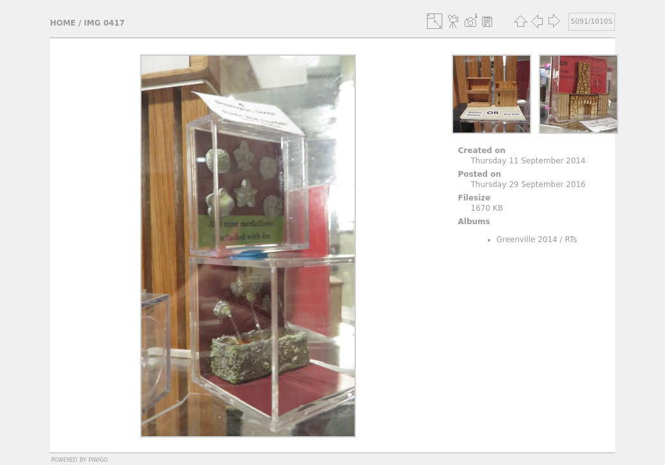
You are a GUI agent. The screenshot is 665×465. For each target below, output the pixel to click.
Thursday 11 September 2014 (528, 160)
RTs (571, 239)
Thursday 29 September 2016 (528, 184)
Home (63, 23)
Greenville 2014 (527, 239)
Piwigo (98, 459)
